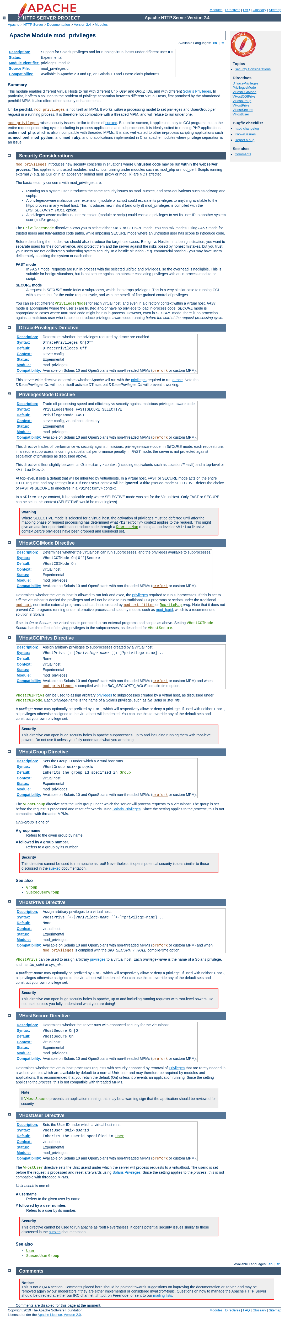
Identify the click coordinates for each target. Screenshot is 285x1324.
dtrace (178, 380)
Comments (243, 154)
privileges (139, 380)
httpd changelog (247, 128)
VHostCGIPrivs (244, 96)
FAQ (246, 10)
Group (125, 772)
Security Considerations (253, 69)
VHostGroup (242, 101)
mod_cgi (23, 605)
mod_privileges (49, 110)
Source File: (19, 68)
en (215, 43)
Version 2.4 (82, 24)
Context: (24, 354)
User (119, 1136)
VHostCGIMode (244, 92)
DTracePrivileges (246, 83)
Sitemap (275, 10)
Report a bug (244, 140)
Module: (24, 365)
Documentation (58, 24)
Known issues (245, 134)
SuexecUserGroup (42, 892)
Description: (19, 52)
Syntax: (23, 342)
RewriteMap (127, 527)
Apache (13, 24)
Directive (68, 327)
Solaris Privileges (197, 91)
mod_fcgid (164, 610)
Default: (23, 348)
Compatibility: (21, 74)
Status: (15, 57)
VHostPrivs (241, 105)
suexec (111, 123)
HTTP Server (33, 24)
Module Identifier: (24, 63)
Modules (215, 10)
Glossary (259, 10)
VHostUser (241, 114)
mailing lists (162, 1295)
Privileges (177, 1068)
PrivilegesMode (244, 87)
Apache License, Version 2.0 (59, 1315)
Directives (232, 10)
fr (223, 43)
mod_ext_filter (138, 605)
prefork (160, 371)
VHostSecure (243, 110)
